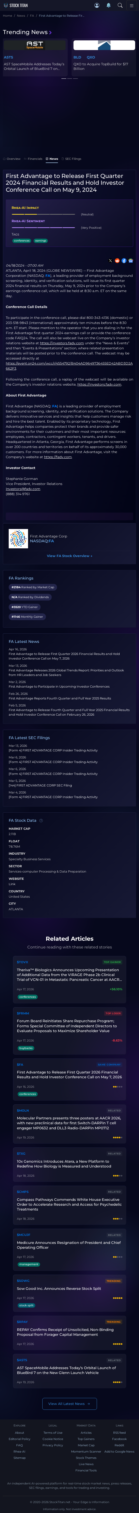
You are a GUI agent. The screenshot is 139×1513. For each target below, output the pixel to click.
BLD (77, 57)
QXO (91, 57)
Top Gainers (86, 1439)
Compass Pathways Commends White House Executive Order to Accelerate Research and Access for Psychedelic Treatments (69, 1204)
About (19, 1432)
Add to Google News (119, 1451)
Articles (86, 1432)
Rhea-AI (19, 1451)
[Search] (120, 5)
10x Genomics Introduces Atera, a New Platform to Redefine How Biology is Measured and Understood (64, 1163)
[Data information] (41, 821)
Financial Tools (86, 1470)
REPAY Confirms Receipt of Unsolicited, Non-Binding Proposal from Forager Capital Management (65, 1332)
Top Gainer (112, 962)
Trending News (27, 32)
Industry (17, 853)
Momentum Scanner (86, 1451)
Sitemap (20, 1458)
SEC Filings (71, 159)
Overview (12, 159)
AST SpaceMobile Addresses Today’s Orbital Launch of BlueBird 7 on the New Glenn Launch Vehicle (66, 1370)
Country (17, 891)
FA (47, 275)
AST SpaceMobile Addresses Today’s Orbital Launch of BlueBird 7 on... (34, 66)
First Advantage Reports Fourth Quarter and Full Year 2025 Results (60, 698)
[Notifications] (108, 5)
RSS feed (119, 1432)
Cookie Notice (53, 1439)
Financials (33, 159)
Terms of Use (53, 1432)
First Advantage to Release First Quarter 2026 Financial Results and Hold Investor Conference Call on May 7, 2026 (69, 1074)
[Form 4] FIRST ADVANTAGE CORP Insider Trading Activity (53, 750)
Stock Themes (86, 1458)
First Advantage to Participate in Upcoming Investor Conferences (59, 686)
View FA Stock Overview (69, 555)
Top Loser (113, 1013)
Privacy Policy (53, 1445)
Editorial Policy (19, 1439)
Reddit (119, 1445)
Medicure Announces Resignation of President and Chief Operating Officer (69, 1245)
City (12, 903)
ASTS (8, 57)
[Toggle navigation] (131, 5)
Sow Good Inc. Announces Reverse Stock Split (59, 1288)
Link (12, 884)
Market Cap (19, 828)
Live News (86, 1464)
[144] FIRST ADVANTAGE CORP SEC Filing (40, 785)
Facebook (119, 1439)
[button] (97, 5)
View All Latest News (69, 1404)
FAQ (19, 1445)
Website (16, 879)
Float (14, 841)
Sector (15, 866)
